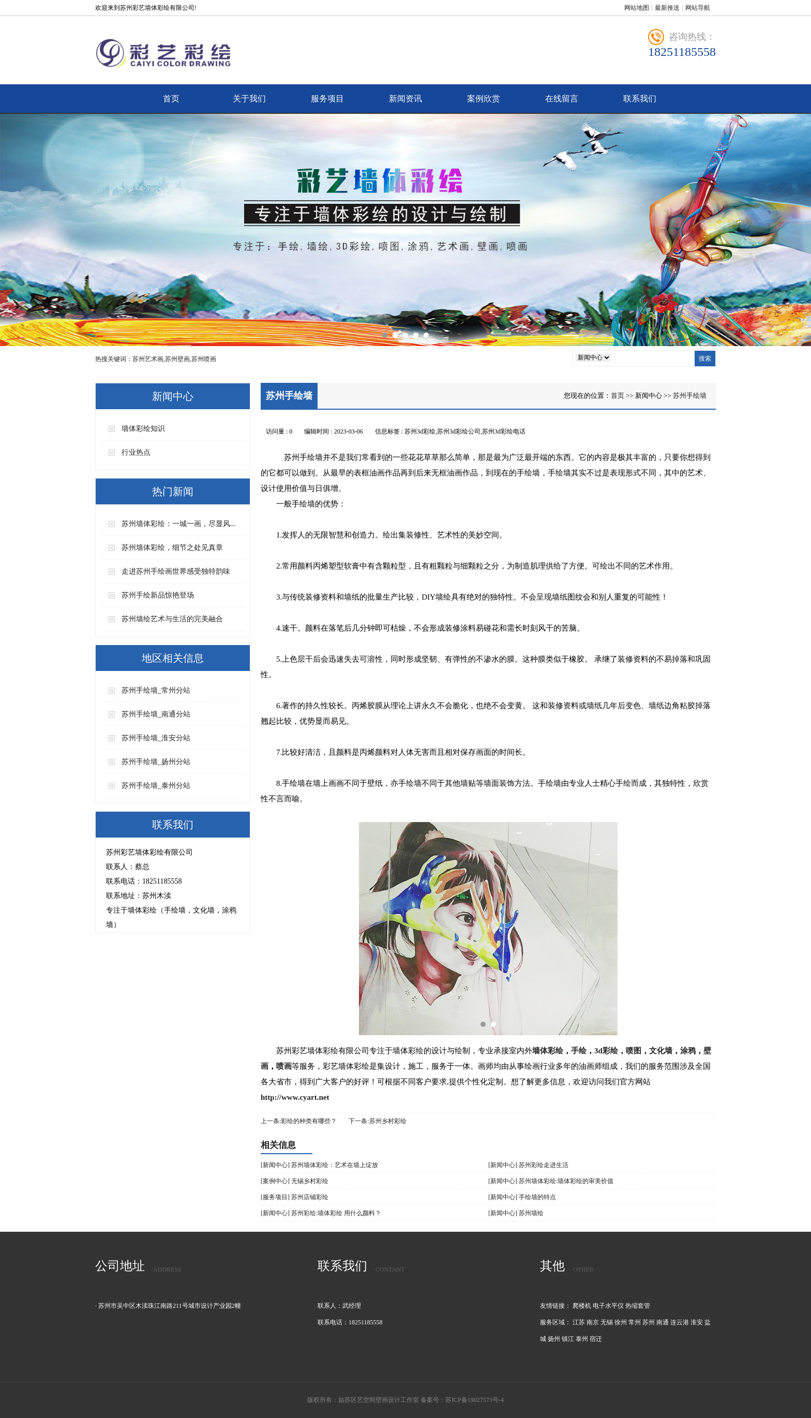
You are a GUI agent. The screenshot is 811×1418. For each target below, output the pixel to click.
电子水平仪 (608, 1305)
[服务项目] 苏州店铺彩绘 (294, 1197)
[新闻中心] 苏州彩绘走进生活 (528, 1165)
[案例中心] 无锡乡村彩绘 (294, 1181)
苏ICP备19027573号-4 (474, 1400)
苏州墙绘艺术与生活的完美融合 (172, 619)
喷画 (284, 1066)
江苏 (579, 1322)
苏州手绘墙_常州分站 (156, 690)
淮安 (696, 1322)
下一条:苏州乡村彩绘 (377, 1121)
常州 (634, 1322)
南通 (662, 1322)
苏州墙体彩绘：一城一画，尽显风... (179, 524)
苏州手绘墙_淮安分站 (156, 738)
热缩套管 (637, 1305)
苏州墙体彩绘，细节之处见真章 (172, 547)
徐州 (620, 1322)
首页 (171, 98)
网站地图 (636, 7)
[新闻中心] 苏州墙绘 (516, 1213)
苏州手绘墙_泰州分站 (156, 785)
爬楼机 (582, 1305)
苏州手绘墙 (690, 395)
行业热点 (136, 452)
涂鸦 (688, 1051)
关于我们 (249, 98)
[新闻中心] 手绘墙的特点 (522, 1197)
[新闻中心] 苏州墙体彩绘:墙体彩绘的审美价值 (550, 1181)
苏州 (648, 1322)
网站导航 (697, 7)
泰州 (582, 1338)
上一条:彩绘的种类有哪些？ (299, 1121)
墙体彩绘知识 (143, 428)
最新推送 (667, 7)
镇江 (568, 1338)
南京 (593, 1322)
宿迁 (596, 1338)
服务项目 (327, 98)
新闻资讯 (405, 98)
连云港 (679, 1322)
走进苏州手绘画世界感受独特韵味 (176, 571)
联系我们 (639, 98)
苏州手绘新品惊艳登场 (158, 595)
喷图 (633, 1051)
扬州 (554, 1338)
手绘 (579, 1051)
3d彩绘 (606, 1051)
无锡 (606, 1322)
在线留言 (561, 98)
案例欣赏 (483, 98)
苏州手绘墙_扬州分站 (156, 762)
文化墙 (660, 1051)
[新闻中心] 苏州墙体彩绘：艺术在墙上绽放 (319, 1165)
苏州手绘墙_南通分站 (156, 714)
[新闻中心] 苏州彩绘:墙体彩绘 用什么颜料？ (321, 1213)
